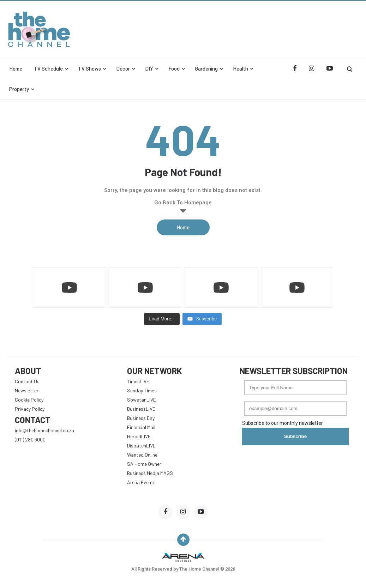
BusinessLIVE (141, 409)
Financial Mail (141, 427)
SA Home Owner (144, 464)
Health (240, 68)
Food (174, 68)
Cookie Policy (29, 400)
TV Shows (89, 68)
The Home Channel (199, 569)
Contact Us (27, 381)
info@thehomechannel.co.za (44, 430)
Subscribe (295, 436)
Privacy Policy (29, 409)
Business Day (141, 418)
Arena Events (141, 482)
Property (19, 89)
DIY (149, 68)
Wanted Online (142, 455)
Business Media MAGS (150, 473)
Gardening (206, 68)
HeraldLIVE (139, 436)
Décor (123, 68)
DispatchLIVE (141, 445)
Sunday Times (142, 390)
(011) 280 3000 (30, 439)
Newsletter (26, 390)
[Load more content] (162, 319)
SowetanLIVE (141, 400)
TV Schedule (48, 68)
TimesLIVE (138, 381)
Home (15, 68)
